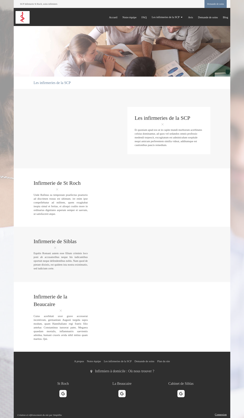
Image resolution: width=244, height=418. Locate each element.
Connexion (221, 414)
